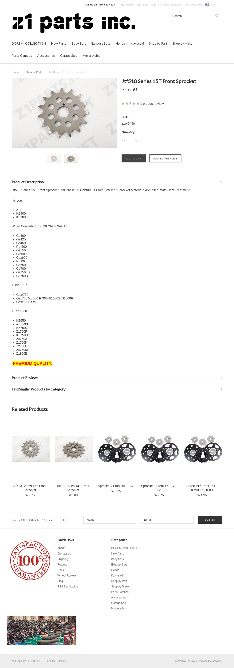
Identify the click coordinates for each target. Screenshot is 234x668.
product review (152, 103)
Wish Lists (142, 4)
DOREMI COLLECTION (29, 43)
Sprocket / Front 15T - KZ (116, 486)
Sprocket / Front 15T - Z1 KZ (159, 488)
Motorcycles (91, 55)
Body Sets (79, 43)
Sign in (155, 4)
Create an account (172, 4)
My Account (127, 4)
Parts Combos (22, 55)
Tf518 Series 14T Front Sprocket (72, 488)
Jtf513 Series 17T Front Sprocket (29, 488)
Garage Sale (68, 55)
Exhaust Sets (100, 43)
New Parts (58, 43)
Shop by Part (158, 43)
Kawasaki (137, 43)
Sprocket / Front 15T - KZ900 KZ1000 (202, 488)
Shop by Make (182, 43)
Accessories (46, 55)
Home (15, 72)
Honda (120, 43)
